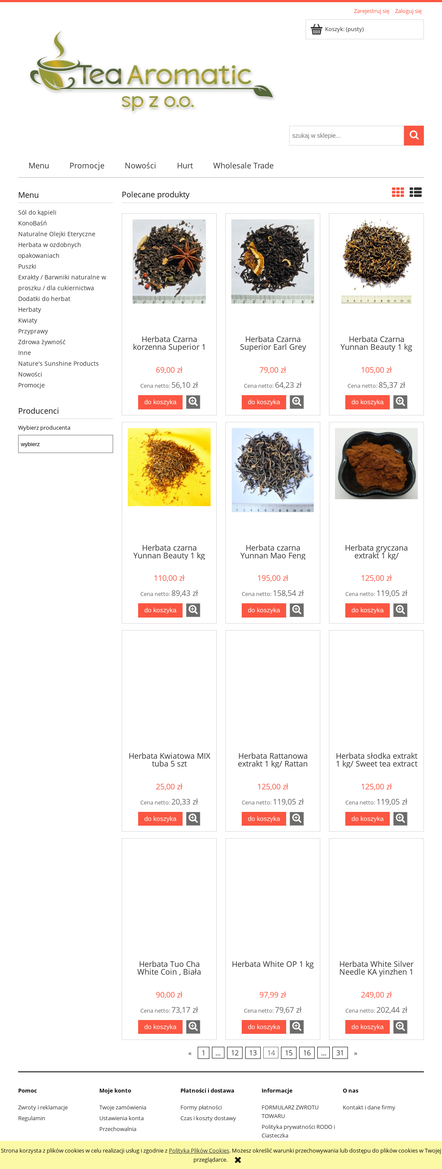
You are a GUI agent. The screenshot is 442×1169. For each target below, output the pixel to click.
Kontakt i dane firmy (369, 1107)
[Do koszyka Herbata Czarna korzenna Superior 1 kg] (160, 402)
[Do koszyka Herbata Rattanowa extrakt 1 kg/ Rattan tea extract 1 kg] (264, 819)
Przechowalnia (117, 1129)
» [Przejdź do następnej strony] (355, 1053)
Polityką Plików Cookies (199, 1150)
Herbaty (29, 309)
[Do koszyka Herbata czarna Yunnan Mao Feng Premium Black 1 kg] (264, 610)
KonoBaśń (32, 223)
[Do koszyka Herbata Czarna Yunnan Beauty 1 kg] (367, 402)
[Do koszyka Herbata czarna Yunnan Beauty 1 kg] (160, 610)
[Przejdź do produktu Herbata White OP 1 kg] (272, 898)
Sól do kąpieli (37, 212)
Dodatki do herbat (44, 299)
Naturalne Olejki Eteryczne (56, 234)
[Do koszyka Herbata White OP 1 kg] (264, 1027)
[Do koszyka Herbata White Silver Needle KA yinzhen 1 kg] (367, 1027)
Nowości (30, 374)
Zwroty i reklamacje (43, 1107)
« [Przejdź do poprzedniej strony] (190, 1053)
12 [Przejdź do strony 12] (235, 1053)
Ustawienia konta (121, 1118)
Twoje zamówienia (122, 1107)
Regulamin (31, 1118)
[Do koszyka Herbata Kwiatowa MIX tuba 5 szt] (160, 819)
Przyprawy (33, 331)
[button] (193, 402)
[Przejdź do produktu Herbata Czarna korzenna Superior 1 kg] (169, 273)
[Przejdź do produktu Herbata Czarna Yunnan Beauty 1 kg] (376, 273)
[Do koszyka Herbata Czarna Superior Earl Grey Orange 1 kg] (264, 402)
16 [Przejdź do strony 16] (307, 1053)
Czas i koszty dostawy (208, 1118)
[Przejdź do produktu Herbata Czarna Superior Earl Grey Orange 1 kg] (272, 273)
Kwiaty (27, 320)
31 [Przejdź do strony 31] (340, 1053)
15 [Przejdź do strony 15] (289, 1053)
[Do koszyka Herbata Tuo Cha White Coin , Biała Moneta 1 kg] (160, 1027)
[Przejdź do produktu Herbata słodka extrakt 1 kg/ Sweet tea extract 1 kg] (376, 690)
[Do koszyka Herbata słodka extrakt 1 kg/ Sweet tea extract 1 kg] (367, 819)
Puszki (27, 266)
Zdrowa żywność (42, 342)
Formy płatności (201, 1107)
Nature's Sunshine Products (58, 363)
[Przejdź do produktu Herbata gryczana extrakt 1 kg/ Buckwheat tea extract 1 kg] (376, 482)
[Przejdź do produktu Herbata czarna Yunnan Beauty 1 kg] (169, 482)
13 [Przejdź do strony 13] (253, 1053)
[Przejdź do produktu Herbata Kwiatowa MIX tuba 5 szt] (169, 690)
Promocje (31, 385)
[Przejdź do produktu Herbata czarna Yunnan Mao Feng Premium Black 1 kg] (272, 482)
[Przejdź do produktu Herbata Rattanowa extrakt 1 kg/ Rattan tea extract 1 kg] (272, 690)
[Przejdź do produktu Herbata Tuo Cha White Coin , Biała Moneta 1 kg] (169, 898)
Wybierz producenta (44, 428)
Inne (24, 352)
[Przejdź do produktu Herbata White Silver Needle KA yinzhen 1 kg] (376, 898)
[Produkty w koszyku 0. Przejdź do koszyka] (338, 29)
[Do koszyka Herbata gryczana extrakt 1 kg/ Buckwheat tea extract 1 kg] (367, 610)
